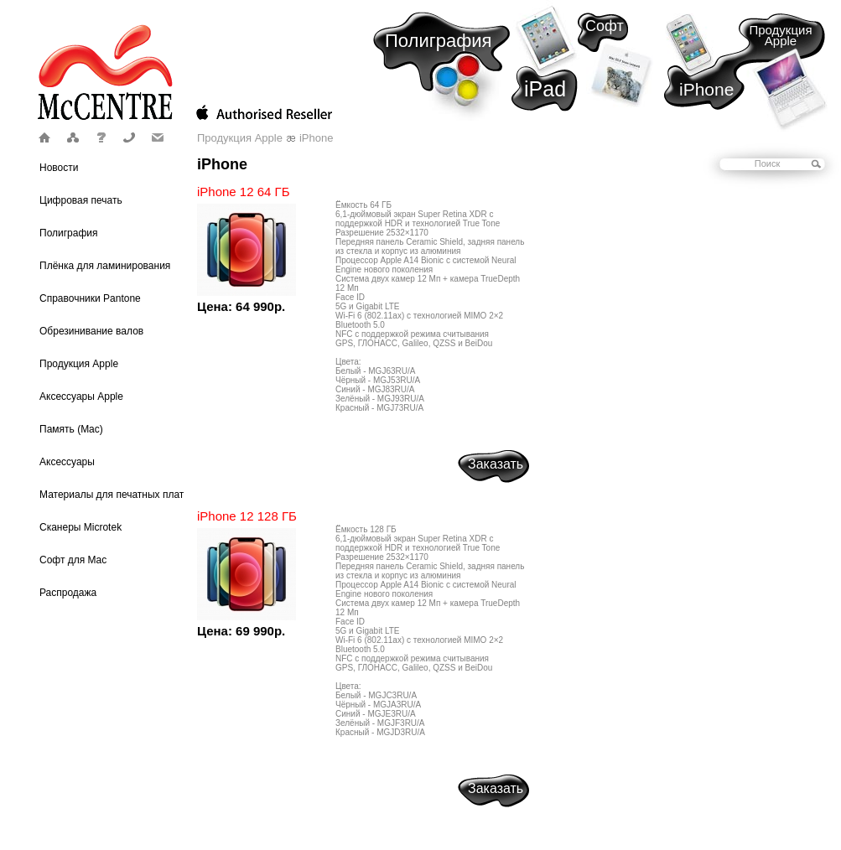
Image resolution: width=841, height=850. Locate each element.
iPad (545, 89)
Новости (58, 168)
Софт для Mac (72, 560)
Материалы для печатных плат (111, 494)
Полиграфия (438, 40)
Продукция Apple (780, 35)
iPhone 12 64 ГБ (243, 191)
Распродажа (67, 593)
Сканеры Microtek (80, 527)
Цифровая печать (80, 200)
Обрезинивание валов (91, 331)
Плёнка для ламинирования (104, 266)
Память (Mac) (71, 429)
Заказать (495, 464)
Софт (604, 26)
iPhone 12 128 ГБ (247, 516)
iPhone (706, 89)
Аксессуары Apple (81, 396)
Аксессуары (67, 462)
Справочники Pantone (90, 298)
